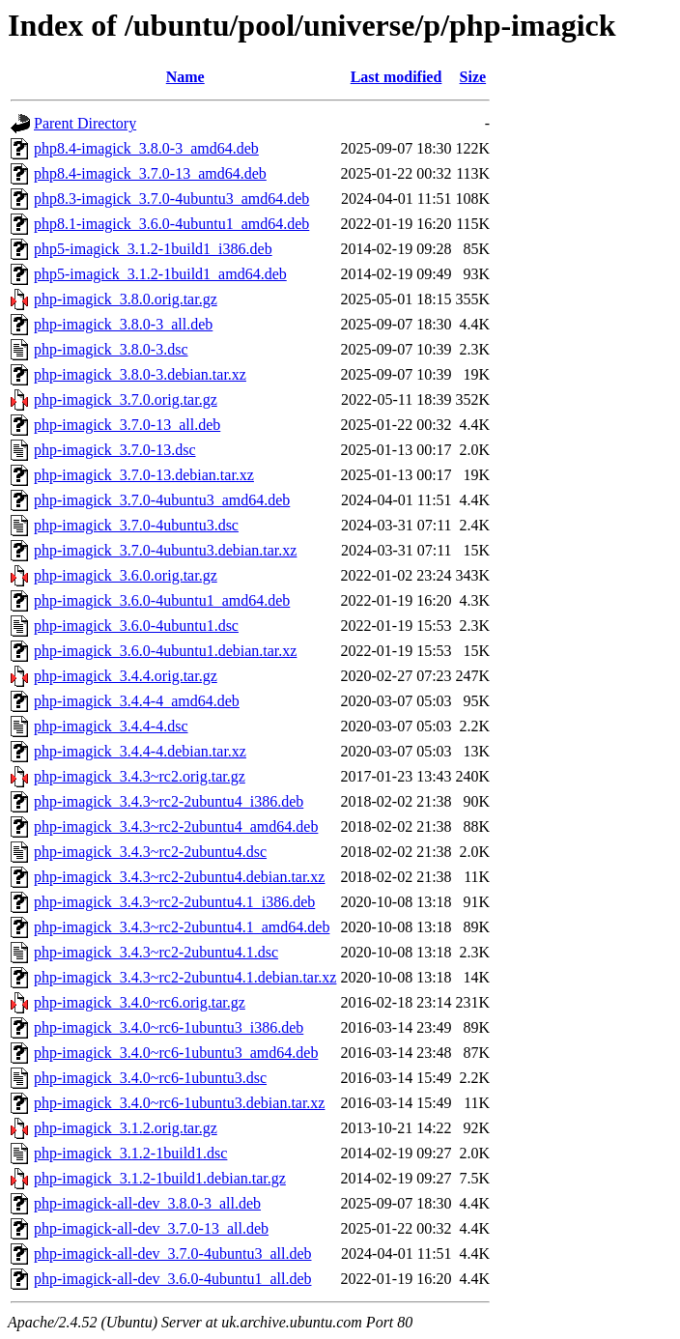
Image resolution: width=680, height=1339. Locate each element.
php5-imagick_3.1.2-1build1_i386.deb (153, 249)
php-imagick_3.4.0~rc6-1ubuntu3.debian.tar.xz (179, 1103)
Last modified (396, 77)
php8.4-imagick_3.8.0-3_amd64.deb (146, 148)
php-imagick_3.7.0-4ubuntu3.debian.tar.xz (165, 550)
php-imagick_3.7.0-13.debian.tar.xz (144, 475)
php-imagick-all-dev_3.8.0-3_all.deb (147, 1203)
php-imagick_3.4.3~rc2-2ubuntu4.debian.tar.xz (179, 877)
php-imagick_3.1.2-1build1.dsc (130, 1153)
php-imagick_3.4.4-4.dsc (111, 726)
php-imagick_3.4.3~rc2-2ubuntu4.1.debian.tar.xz (185, 977)
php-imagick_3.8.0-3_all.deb (123, 324)
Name (185, 77)
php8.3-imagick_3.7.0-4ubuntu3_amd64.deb (171, 198)
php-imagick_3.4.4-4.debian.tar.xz (140, 751)
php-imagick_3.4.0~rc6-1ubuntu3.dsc (150, 1077)
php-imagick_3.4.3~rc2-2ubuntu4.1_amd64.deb (181, 927)
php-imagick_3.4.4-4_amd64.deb (137, 701)
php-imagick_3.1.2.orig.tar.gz (125, 1128)
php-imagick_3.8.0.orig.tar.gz (125, 299)
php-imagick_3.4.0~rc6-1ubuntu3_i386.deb (168, 1027)
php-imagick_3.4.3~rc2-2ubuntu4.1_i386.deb (174, 902)
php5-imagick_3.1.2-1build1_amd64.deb (160, 274)
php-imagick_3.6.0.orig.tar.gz (125, 575)
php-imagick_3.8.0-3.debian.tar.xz (140, 374)
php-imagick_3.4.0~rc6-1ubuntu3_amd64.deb (176, 1052)
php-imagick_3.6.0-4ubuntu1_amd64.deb (162, 600)
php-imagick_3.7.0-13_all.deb (127, 424)
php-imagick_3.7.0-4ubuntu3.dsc (136, 525)
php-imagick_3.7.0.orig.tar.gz (125, 399)
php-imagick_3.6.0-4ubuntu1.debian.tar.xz (165, 650)
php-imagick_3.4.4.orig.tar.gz (125, 676)
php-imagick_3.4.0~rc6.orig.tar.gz (139, 1002)
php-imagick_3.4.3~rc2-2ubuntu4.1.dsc (156, 952)
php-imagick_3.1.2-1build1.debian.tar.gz (160, 1178)
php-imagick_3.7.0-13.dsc (115, 450)
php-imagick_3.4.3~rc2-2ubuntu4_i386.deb (168, 801)
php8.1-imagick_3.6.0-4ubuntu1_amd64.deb (171, 223)
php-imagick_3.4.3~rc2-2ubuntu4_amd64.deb (176, 826)
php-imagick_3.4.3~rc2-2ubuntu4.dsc (150, 851)
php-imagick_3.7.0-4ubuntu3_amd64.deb (162, 500)
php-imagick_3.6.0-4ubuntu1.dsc (136, 625)
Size (473, 77)
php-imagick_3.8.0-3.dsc (111, 349)
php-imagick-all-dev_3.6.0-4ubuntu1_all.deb (172, 1278)
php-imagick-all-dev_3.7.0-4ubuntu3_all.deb (172, 1253)
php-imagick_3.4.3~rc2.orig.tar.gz (139, 776)
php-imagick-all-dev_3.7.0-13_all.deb (151, 1228)
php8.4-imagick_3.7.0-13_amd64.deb (150, 173)
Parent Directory (85, 123)
